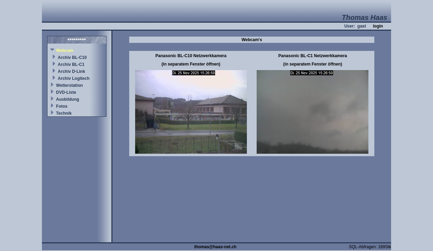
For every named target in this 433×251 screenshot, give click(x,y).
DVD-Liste (66, 92)
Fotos (62, 106)
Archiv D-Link (71, 71)
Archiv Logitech (74, 78)
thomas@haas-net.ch (215, 246)
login (378, 26)
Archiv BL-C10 (72, 57)
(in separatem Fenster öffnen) (190, 64)
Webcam (64, 50)
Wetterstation (69, 85)
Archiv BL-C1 (71, 64)
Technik (64, 113)
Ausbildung (67, 99)
